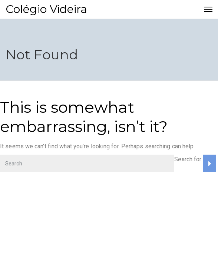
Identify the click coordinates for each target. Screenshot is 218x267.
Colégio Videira (46, 9)
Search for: (188, 159)
